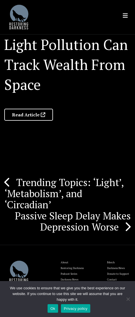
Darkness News (116, 268)
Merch (111, 262)
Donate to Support (118, 274)
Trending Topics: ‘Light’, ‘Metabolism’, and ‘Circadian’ (64, 193)
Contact (112, 279)
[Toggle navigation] (125, 15)
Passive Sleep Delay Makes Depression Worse (73, 221)
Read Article (28, 115)
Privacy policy (75, 308)
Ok (52, 308)
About (64, 262)
